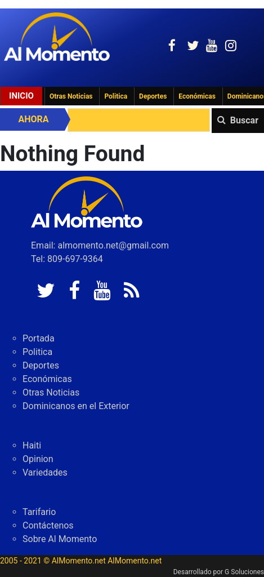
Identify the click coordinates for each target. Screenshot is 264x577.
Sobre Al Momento (60, 539)
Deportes (153, 96)
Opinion (38, 459)
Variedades (45, 472)
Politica (115, 96)
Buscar (244, 120)
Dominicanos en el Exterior (76, 406)
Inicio (21, 96)
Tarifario (39, 512)
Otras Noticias (71, 96)
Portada (39, 338)
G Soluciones (244, 572)
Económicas (197, 96)
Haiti (32, 445)
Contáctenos (48, 525)
